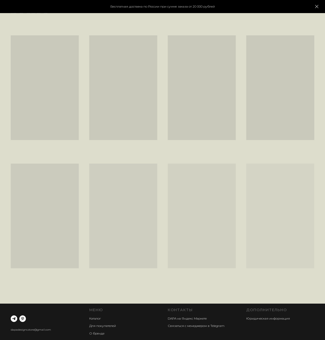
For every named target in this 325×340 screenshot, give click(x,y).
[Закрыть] (317, 7)
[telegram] (14, 318)
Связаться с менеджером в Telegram (196, 326)
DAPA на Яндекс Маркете (187, 318)
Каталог (95, 318)
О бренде (96, 333)
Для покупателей (102, 326)
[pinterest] (22, 318)
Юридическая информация (268, 318)
